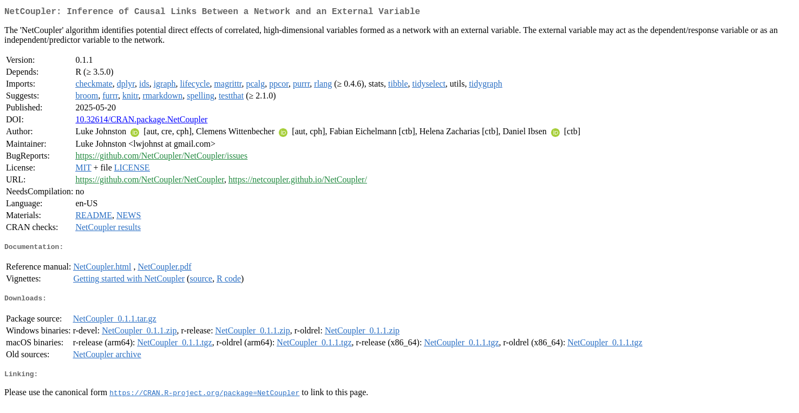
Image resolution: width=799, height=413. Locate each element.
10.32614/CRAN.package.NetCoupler (141, 121)
